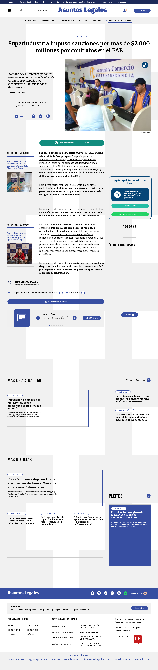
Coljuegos (121, 2)
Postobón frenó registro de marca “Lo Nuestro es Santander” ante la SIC (127, 515)
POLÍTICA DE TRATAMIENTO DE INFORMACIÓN (92, 638)
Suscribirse (142, 10)
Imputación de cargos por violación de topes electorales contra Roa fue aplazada (24, 404)
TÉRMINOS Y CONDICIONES (63, 638)
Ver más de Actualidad (138, 380)
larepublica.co (16, 659)
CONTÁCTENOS (58, 627)
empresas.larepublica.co (65, 659)
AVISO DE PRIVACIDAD (89, 632)
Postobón (47, 2)
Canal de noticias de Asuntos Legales (72, 143)
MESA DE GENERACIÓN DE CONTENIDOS (89, 626)
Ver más (129, 315)
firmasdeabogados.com (97, 659)
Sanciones (74, 292)
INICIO (10, 625)
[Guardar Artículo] (20, 116)
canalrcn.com (122, 659)
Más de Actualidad (25, 380)
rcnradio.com (142, 659)
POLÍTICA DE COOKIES (61, 644)
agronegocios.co (38, 659)
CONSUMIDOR (67, 21)
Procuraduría (106, 2)
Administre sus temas (56, 302)
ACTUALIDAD (30, 21)
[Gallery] (56, 316)
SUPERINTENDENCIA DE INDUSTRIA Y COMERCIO (90, 644)
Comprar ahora (130, 206)
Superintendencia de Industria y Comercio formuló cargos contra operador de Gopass (17, 236)
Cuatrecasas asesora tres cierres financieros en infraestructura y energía (20, 520)
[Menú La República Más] (9, 10)
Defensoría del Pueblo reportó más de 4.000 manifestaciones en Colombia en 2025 (52, 520)
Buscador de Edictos (120, 21)
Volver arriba (139, 593)
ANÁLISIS (97, 21)
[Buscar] (21, 10)
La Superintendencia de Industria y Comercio (76, 2)
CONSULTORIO (48, 21)
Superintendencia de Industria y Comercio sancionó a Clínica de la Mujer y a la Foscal (17, 164)
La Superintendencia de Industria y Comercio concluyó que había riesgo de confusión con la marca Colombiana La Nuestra (129, 524)
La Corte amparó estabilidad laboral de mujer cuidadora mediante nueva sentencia (132, 417)
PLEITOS (83, 21)
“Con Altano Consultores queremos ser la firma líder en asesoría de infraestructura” (88, 520)
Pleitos (116, 496)
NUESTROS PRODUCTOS (62, 632)
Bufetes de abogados (29, 2)
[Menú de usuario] (124, 10)
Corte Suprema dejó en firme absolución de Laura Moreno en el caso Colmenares (132, 399)
